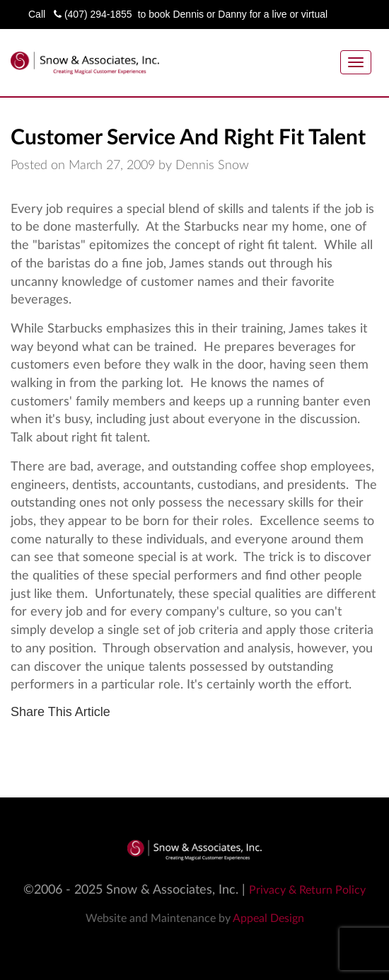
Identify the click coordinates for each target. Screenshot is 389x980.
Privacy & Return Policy (307, 890)
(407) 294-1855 (93, 14)
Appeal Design (268, 918)
